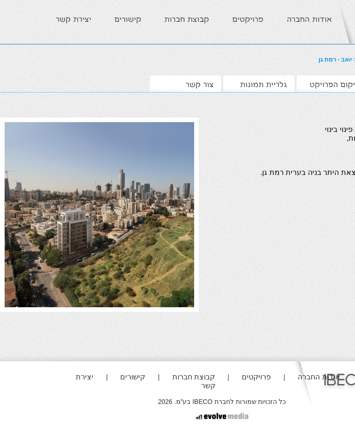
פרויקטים (256, 377)
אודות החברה (319, 377)
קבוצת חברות (193, 377)
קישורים (132, 377)
